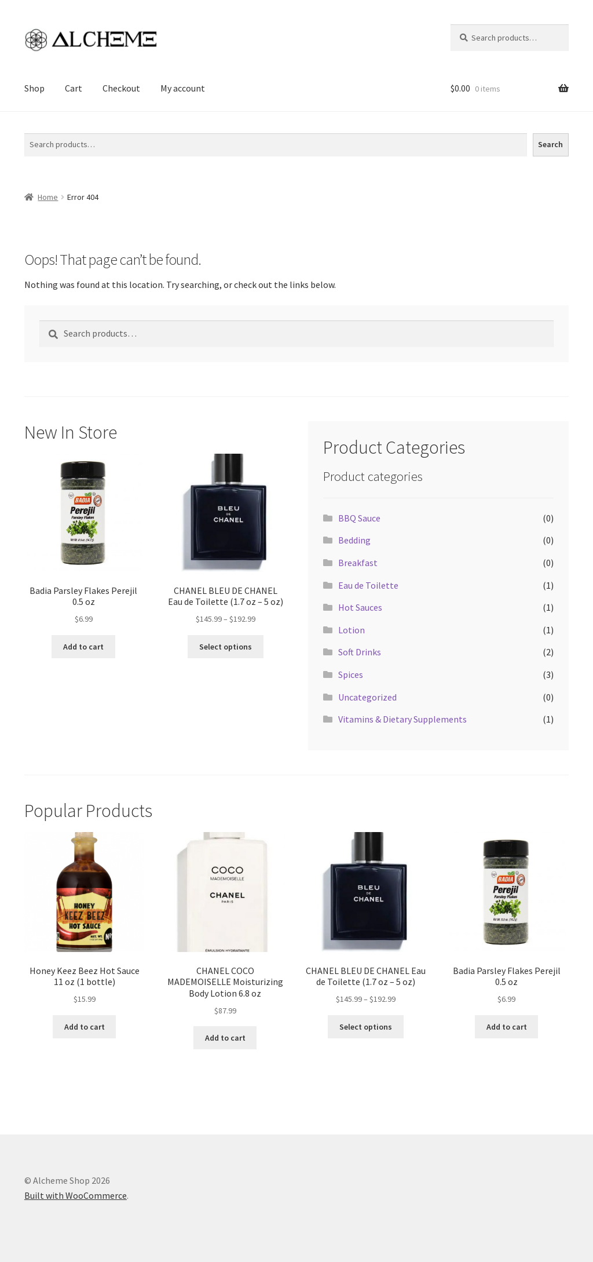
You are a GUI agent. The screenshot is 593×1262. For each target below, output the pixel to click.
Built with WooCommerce (75, 1195)
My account (182, 88)
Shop (34, 88)
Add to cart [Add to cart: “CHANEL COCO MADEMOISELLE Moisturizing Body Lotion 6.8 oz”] (225, 1038)
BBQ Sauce (359, 518)
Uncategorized (367, 697)
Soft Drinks (359, 652)
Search (37, 126)
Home (48, 197)
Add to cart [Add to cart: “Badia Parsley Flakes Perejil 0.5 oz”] (83, 646)
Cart (73, 88)
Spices (350, 674)
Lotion (351, 630)
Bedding (354, 540)
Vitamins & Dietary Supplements (402, 719)
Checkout (121, 88)
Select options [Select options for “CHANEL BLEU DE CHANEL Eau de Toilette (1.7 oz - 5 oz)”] (225, 646)
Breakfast (358, 562)
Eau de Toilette (368, 585)
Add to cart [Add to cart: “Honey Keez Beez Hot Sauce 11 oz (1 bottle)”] (84, 1027)
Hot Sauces (360, 607)
